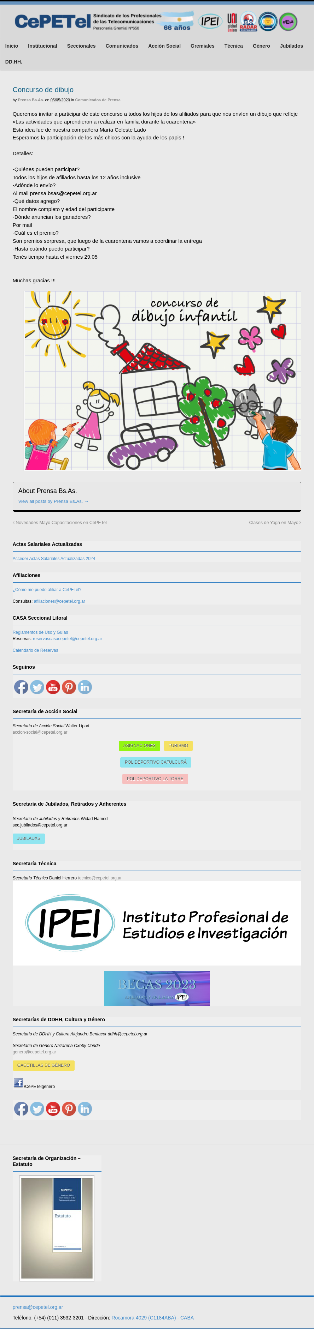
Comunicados (121, 46)
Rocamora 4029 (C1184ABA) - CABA (152, 1318)
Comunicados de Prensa (97, 100)
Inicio (11, 46)
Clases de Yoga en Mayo (275, 523)
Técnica (233, 46)
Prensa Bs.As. (31, 100)
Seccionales (81, 46)
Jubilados (291, 46)
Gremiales (202, 46)
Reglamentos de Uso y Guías (40, 633)
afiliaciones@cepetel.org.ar (59, 602)
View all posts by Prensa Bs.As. (53, 501)
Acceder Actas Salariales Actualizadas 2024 (53, 559)
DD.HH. (13, 62)
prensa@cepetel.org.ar (37, 1308)
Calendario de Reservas (35, 651)
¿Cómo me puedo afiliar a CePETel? (46, 590)
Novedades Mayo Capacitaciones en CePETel (59, 523)
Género (261, 46)
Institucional (42, 46)
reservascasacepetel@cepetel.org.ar (67, 639)
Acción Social (164, 46)
